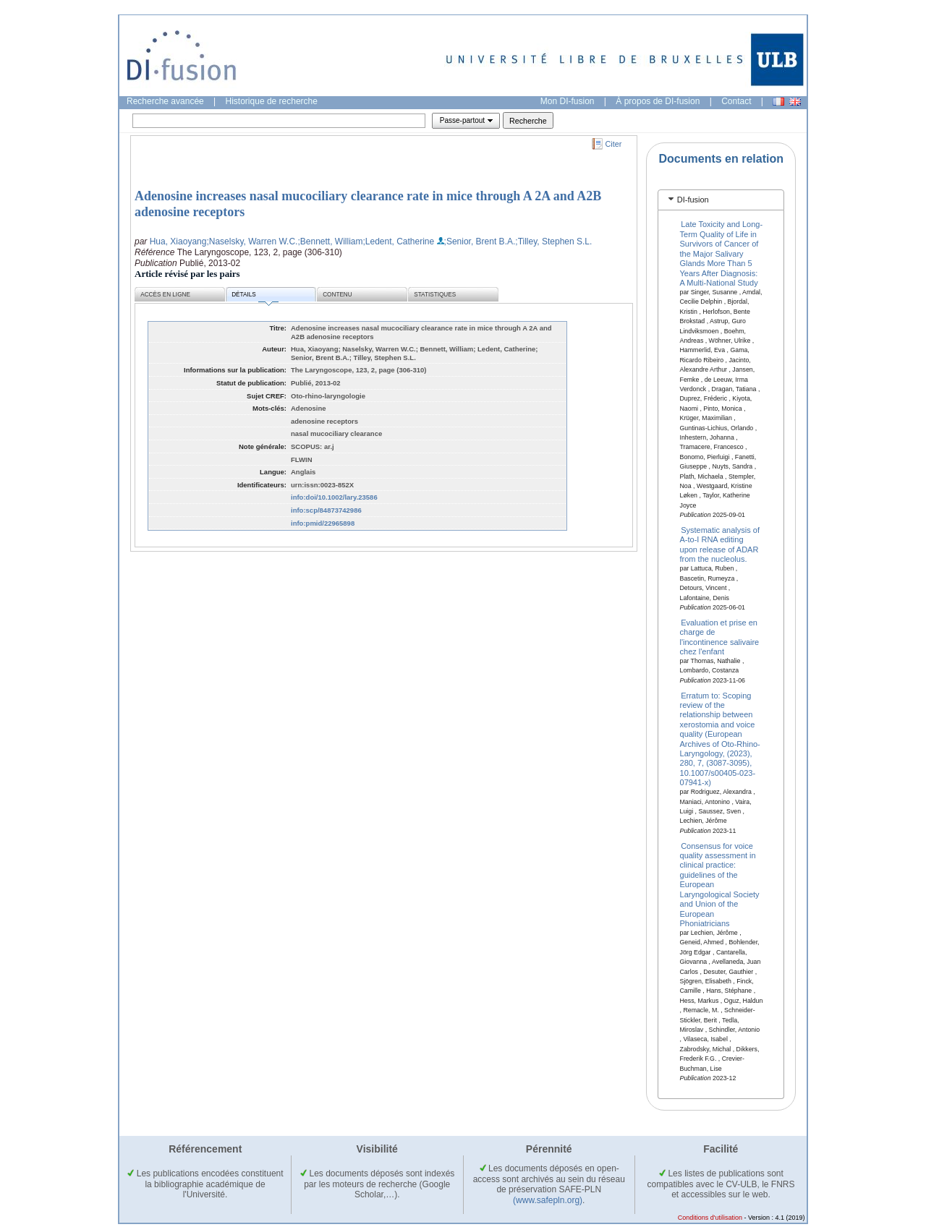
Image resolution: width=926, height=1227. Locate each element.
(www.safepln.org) (547, 1200)
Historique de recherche (272, 101)
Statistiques (435, 294)
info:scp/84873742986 (326, 510)
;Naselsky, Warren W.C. (251, 241)
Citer (614, 144)
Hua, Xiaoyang (178, 241)
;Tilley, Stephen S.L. (553, 241)
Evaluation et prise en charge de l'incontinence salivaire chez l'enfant (720, 636)
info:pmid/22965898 (322, 523)
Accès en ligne (165, 294)
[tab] (721, 199)
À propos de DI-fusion (658, 101)
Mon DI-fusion (567, 101)
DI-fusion (693, 199)
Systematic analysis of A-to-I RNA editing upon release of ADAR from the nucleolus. (720, 544)
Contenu (337, 294)
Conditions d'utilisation (710, 1217)
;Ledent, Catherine (398, 241)
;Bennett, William (329, 241)
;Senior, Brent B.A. (480, 241)
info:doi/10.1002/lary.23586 (334, 497)
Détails (255, 296)
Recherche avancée (165, 101)
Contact (736, 101)
